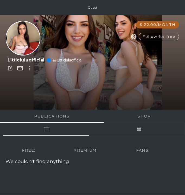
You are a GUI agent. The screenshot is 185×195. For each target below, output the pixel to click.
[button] (10, 68)
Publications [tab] (51, 116)
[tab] (46, 129)
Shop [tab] (144, 116)
